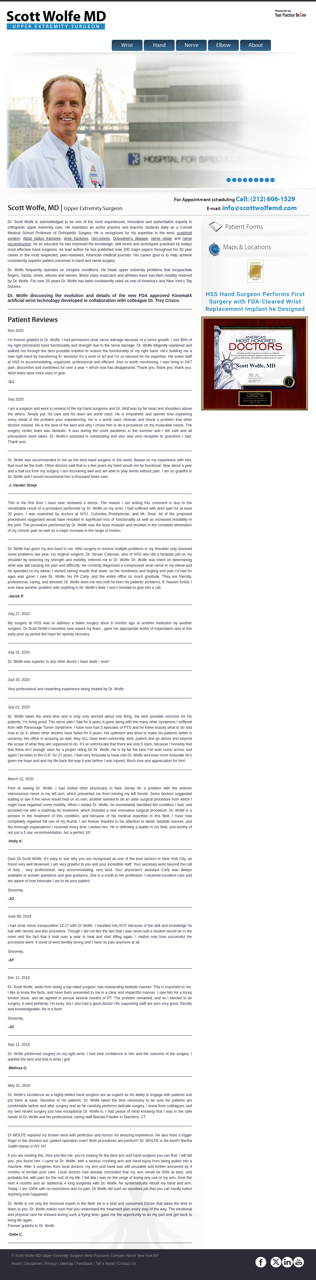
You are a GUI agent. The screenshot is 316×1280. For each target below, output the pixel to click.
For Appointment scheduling (234, 199)
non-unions (100, 238)
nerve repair (161, 238)
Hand (159, 45)
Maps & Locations (247, 247)
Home (16, 1264)
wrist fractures (76, 238)
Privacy (51, 1264)
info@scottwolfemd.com (259, 208)
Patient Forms (244, 227)
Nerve (191, 45)
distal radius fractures (42, 238)
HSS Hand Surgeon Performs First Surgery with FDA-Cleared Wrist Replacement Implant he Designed (255, 301)
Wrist (127, 45)
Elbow (223, 45)
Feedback (85, 1264)
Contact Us (127, 1264)
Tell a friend (105, 1264)
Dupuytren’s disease (130, 238)
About (255, 45)
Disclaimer (33, 1264)
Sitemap (66, 1264)
